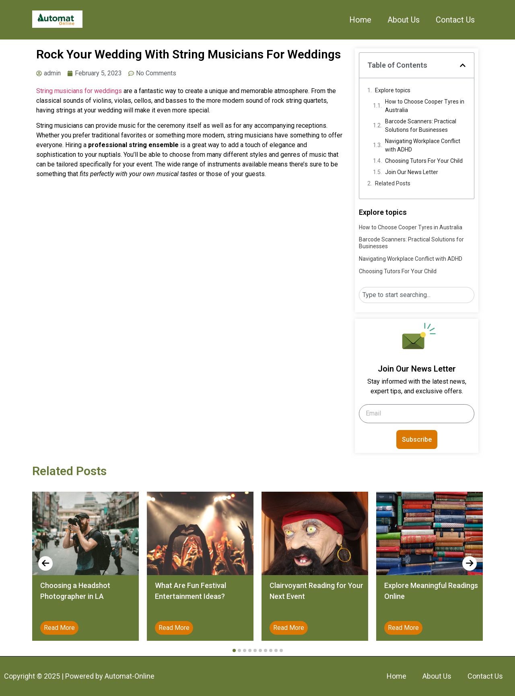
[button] (462, 65)
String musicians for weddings (79, 91)
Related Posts (392, 183)
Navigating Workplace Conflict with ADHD (422, 145)
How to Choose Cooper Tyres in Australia (424, 105)
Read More (59, 628)
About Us (403, 20)
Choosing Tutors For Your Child (424, 161)
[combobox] (416, 295)
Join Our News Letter (411, 172)
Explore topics (392, 90)
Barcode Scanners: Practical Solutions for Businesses (420, 125)
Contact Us (455, 20)
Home (360, 20)
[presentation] (45, 563)
